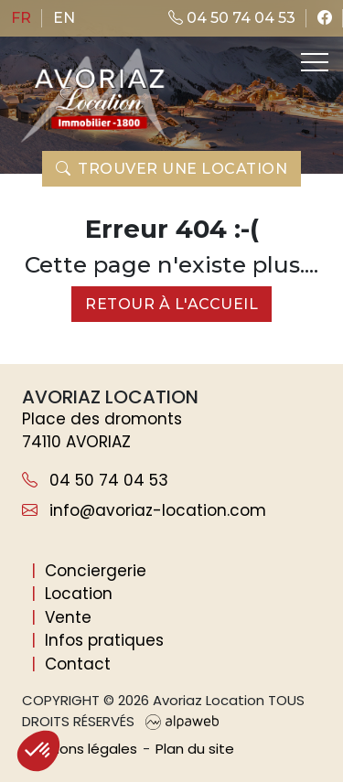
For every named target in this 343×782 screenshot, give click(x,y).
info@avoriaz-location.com (144, 510)
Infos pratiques (104, 640)
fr (21, 18)
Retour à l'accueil (171, 304)
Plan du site (194, 748)
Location (79, 594)
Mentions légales (79, 748)
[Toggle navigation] (313, 62)
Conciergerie (95, 571)
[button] (38, 751)
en (64, 18)
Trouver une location (172, 168)
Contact (78, 664)
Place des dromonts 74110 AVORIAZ (102, 431)
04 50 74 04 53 (231, 18)
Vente (68, 617)
